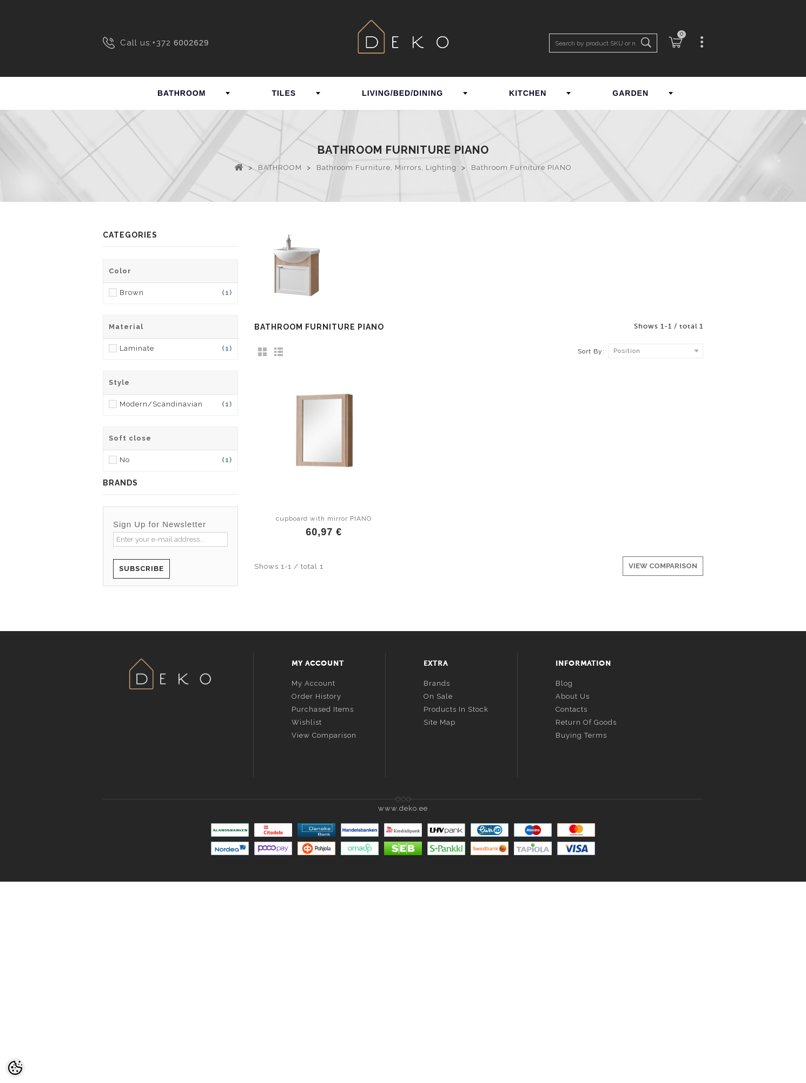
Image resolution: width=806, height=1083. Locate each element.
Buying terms (581, 935)
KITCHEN (527, 93)
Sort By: (591, 351)
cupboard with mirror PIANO (324, 518)
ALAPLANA (123, 626)
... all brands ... (130, 698)
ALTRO (115, 662)
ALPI (111, 650)
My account (313, 883)
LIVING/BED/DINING (402, 93)
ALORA (116, 638)
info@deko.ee (188, 941)
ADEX (113, 603)
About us (573, 896)
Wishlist (307, 922)
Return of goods (586, 922)
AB (108, 591)
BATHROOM (181, 93)
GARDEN (630, 93)
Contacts (571, 909)
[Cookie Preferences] (15, 1068)
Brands (437, 883)
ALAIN (114, 615)
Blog (564, 883)
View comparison (324, 935)
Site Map (439, 922)
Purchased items (323, 909)
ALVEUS (118, 674)
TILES (284, 93)
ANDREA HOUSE (134, 686)
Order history (316, 896)
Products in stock (456, 909)
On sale (438, 896)
